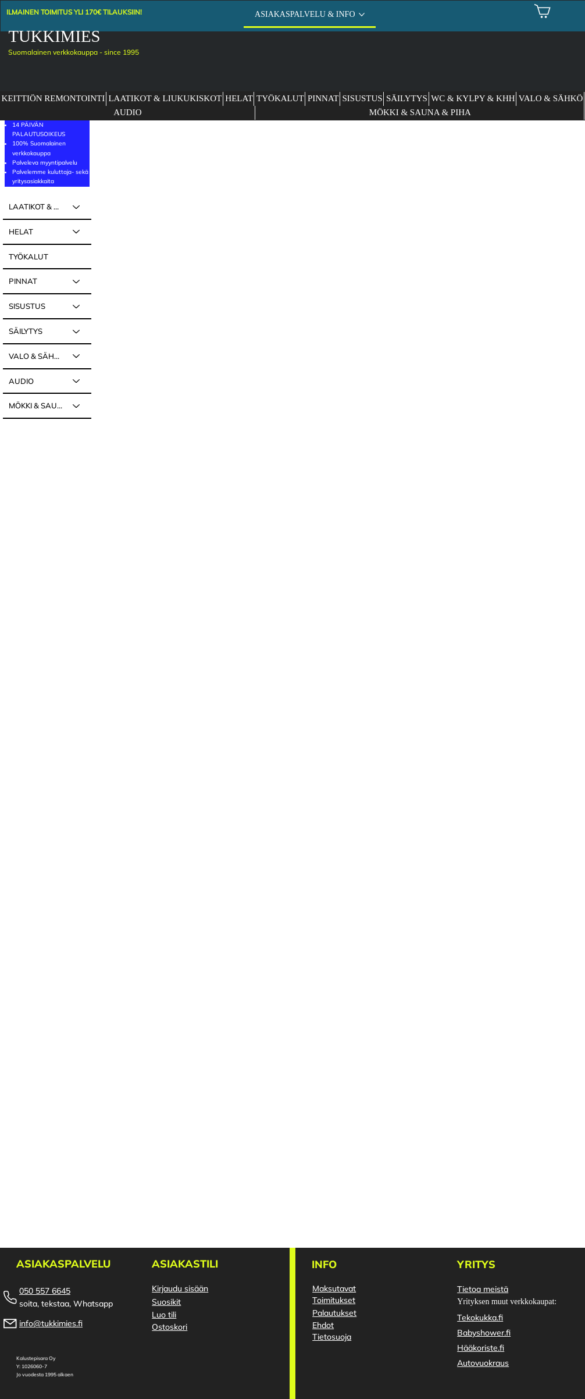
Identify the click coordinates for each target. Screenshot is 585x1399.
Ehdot (323, 1325)
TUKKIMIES (55, 36)
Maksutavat (334, 1288)
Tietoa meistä (482, 1289)
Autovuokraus (483, 1363)
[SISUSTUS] (76, 306)
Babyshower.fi (484, 1332)
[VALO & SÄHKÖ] (76, 356)
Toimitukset (333, 1300)
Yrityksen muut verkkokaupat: (507, 1301)
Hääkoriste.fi (480, 1348)
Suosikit (166, 1302)
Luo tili (164, 1314)
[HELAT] (76, 232)
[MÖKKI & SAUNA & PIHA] (76, 406)
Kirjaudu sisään (180, 1288)
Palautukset (334, 1313)
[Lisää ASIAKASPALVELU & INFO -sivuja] (362, 14)
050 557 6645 (44, 1291)
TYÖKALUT (28, 256)
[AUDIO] (76, 381)
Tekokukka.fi (480, 1317)
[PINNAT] (76, 281)
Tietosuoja (331, 1337)
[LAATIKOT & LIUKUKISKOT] (76, 207)
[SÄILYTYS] (76, 331)
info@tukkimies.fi (51, 1323)
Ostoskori (169, 1327)
